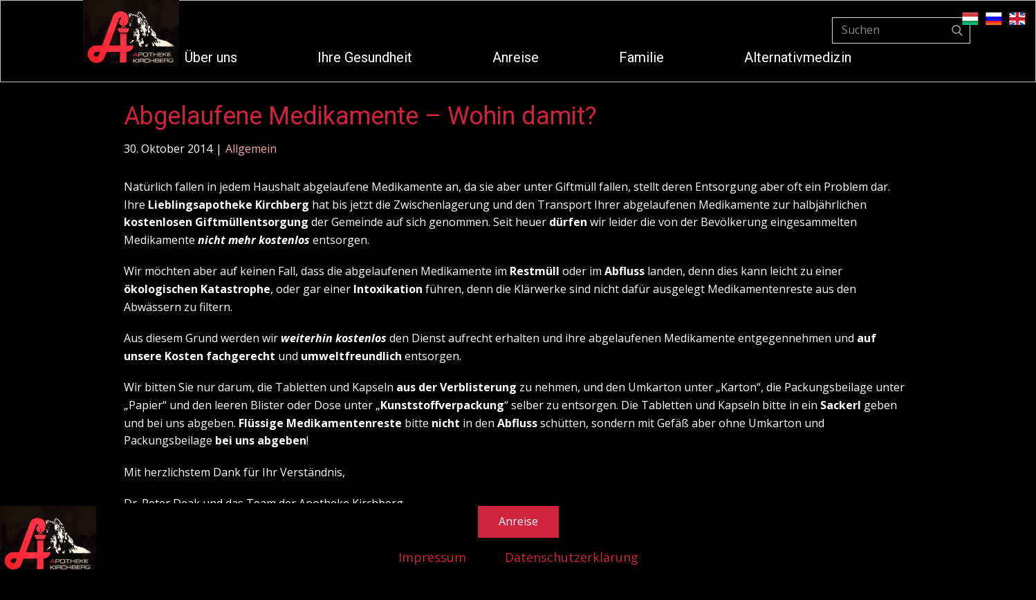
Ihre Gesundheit (364, 57)
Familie (641, 57)
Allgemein (251, 148)
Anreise (515, 57)
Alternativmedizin (797, 57)
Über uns (211, 57)
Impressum (432, 557)
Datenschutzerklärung (571, 557)
